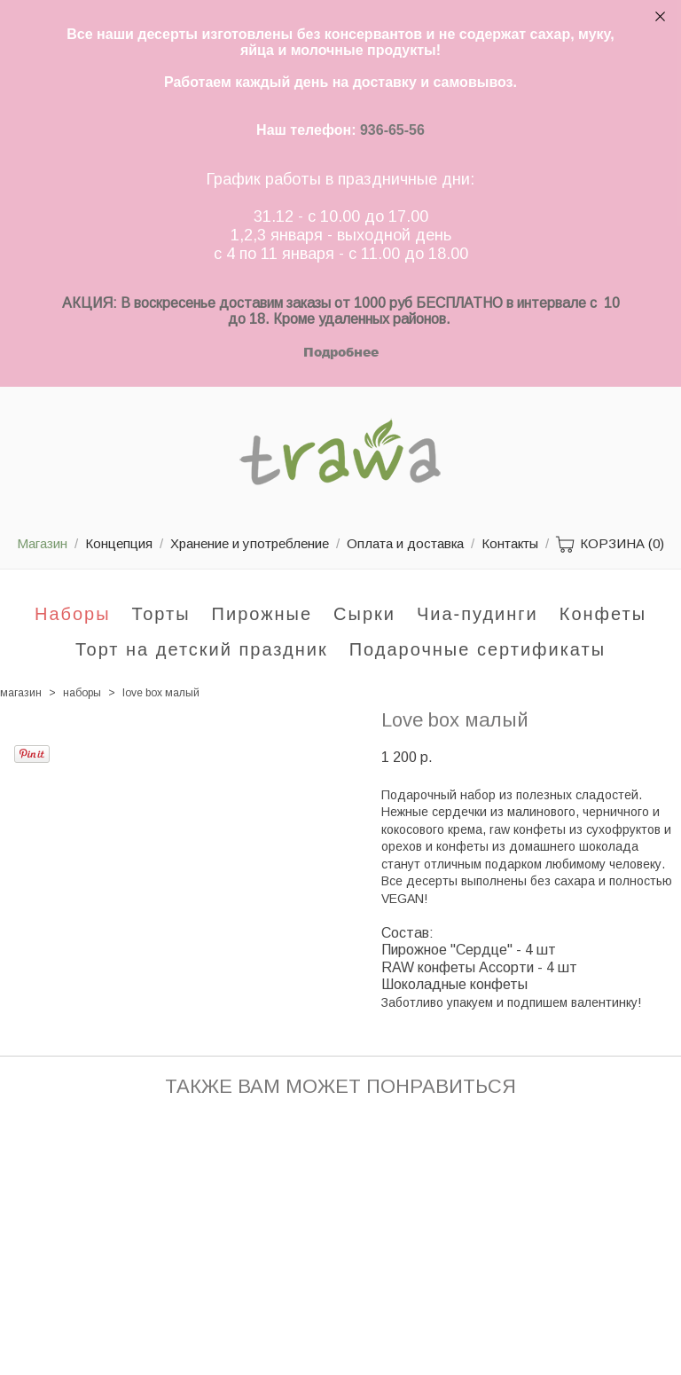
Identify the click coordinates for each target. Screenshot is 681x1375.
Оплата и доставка (405, 543)
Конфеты (603, 614)
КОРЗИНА (610, 544)
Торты (161, 614)
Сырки (364, 614)
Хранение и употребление (249, 543)
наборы (82, 693)
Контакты (509, 543)
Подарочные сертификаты (477, 649)
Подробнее (341, 351)
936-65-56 (392, 130)
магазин (21, 693)
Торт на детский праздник (201, 649)
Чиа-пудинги (477, 614)
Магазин (42, 543)
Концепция (119, 543)
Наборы (73, 614)
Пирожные (262, 614)
